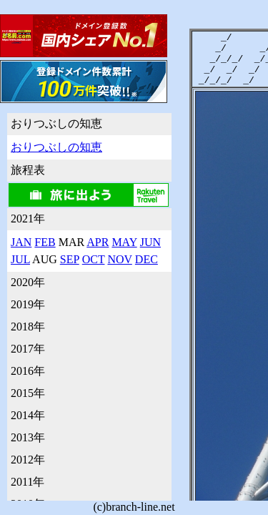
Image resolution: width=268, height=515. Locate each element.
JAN (21, 242)
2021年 (28, 218)
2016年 (28, 371)
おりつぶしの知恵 (56, 123)
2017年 (28, 349)
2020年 (28, 282)
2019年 (28, 304)
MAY (124, 242)
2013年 (28, 437)
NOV (119, 259)
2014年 (28, 415)
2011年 (27, 482)
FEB (44, 242)
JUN (150, 242)
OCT (93, 259)
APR (97, 242)
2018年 (28, 326)
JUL (20, 259)
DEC (146, 259)
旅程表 (28, 170)
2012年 (28, 459)
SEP (69, 259)
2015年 (28, 393)
